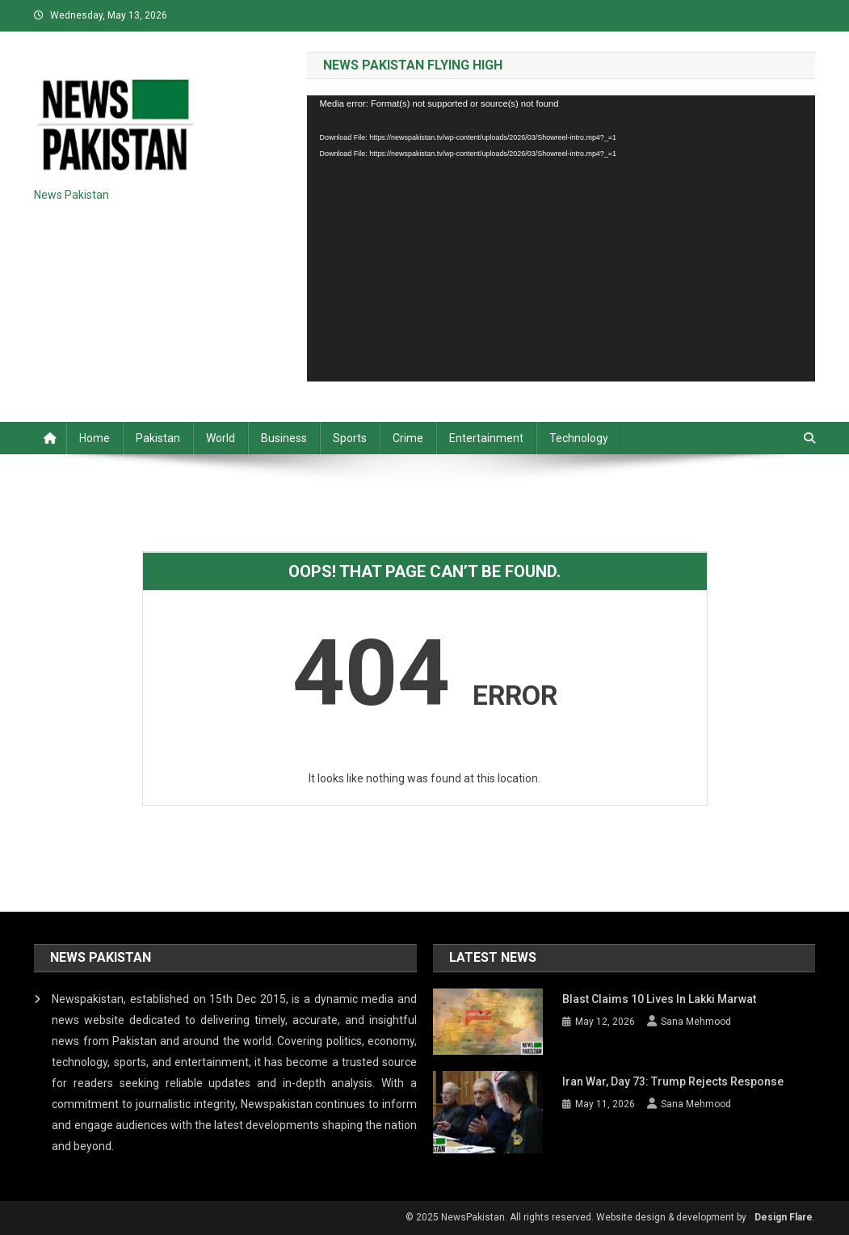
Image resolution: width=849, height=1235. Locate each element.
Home (94, 438)
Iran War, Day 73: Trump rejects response (673, 1081)
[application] (561, 238)
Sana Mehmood (696, 1021)
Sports (350, 438)
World (220, 438)
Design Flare (783, 1217)
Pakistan (158, 438)
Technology (578, 438)
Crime (408, 438)
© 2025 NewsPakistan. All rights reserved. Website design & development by (576, 1217)
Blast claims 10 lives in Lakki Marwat (659, 999)
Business (284, 438)
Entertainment (486, 438)
